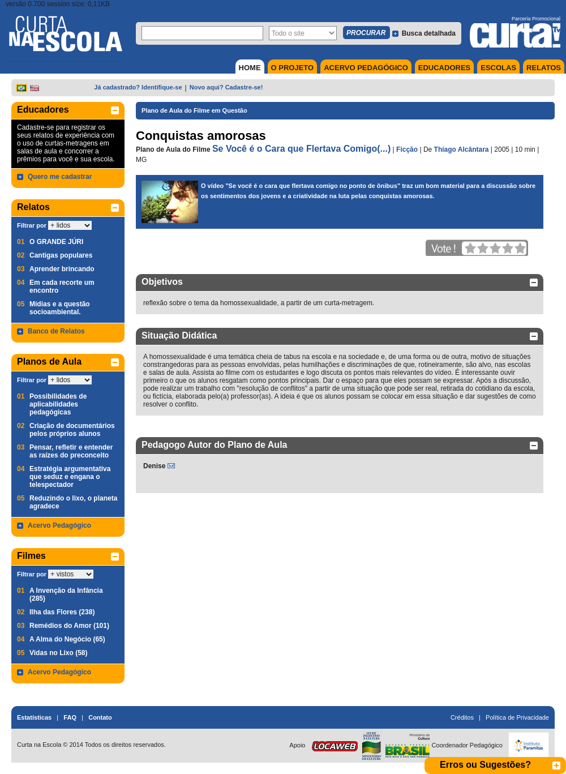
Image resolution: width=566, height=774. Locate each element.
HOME (250, 67)
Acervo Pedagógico (59, 525)
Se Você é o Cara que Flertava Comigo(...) (301, 148)
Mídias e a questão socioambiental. (59, 308)
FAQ (69, 717)
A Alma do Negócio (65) (67, 639)
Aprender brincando (62, 269)
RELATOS (543, 67)
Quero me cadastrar (60, 177)
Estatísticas (34, 717)
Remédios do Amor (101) (69, 626)
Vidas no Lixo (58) (58, 653)
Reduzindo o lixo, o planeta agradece (73, 502)
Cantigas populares (60, 255)
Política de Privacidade (517, 717)
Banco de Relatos (56, 331)
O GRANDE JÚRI (56, 242)
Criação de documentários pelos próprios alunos (72, 430)
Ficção (407, 149)
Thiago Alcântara (461, 149)
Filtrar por (31, 225)
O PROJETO (292, 67)
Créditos (462, 717)
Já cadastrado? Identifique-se (138, 87)
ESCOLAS (498, 67)
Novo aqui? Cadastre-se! (226, 87)
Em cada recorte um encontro (62, 286)
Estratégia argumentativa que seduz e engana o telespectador (69, 477)
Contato (100, 717)
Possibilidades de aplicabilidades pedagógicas (58, 404)
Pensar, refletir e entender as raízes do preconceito (71, 451)
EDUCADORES (444, 67)
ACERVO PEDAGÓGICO (366, 67)
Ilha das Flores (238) (62, 612)
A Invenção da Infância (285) (66, 594)
